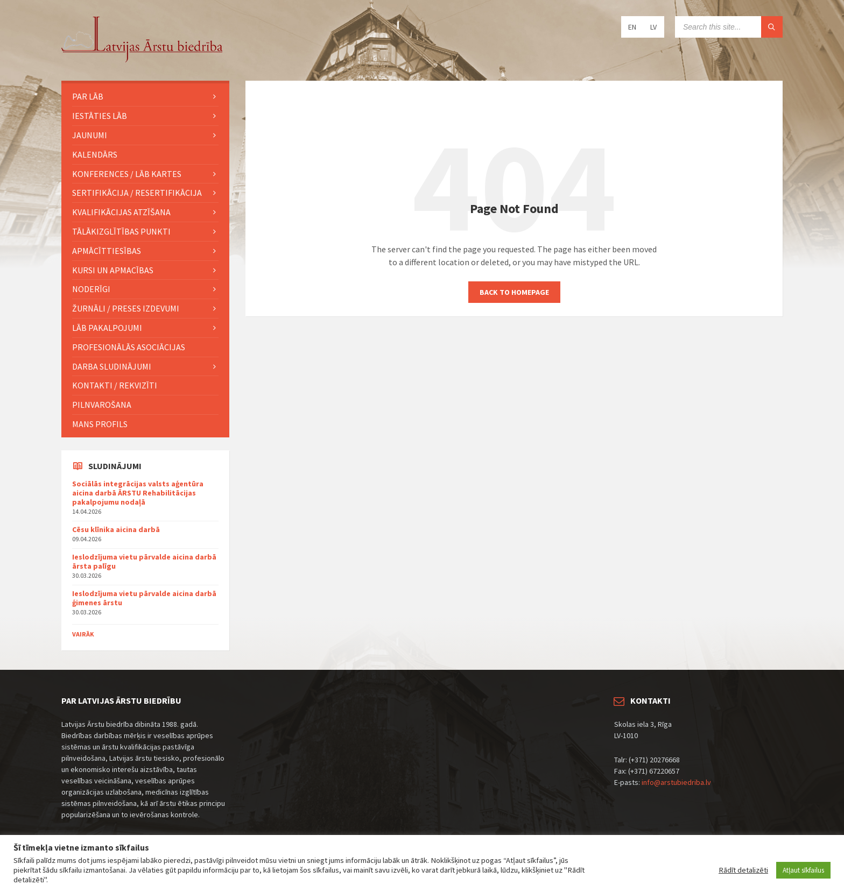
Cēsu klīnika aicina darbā (116, 529)
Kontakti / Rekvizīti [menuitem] (114, 385)
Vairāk (83, 634)
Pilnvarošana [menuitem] (101, 404)
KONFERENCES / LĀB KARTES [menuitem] (126, 173)
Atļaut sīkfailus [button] (803, 870)
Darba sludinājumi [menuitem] (111, 366)
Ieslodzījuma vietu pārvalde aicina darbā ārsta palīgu (144, 561)
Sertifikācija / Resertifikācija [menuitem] (137, 192)
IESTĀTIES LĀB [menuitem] (99, 115)
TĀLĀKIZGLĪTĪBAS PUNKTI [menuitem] (121, 231)
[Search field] (729, 27)
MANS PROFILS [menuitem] (100, 424)
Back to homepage (514, 292)
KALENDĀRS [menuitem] (94, 154)
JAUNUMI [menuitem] (89, 135)
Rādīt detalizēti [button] (743, 870)
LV (653, 27)
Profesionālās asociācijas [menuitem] (128, 347)
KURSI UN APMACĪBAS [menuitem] (112, 270)
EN (632, 27)
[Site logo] (142, 59)
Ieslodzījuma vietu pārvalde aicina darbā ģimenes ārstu (144, 598)
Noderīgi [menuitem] (91, 289)
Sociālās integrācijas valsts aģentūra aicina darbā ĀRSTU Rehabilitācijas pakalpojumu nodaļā (137, 493)
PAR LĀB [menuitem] (87, 96)
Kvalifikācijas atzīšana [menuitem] (121, 212)
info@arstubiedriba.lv (676, 782)
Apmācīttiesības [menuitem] (106, 250)
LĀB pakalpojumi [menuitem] (107, 327)
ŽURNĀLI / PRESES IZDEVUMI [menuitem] (125, 308)
